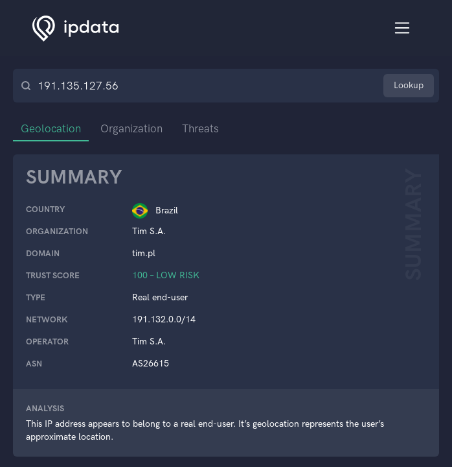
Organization (131, 128)
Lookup (409, 85)
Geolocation (51, 128)
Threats (200, 128)
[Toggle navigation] (402, 28)
